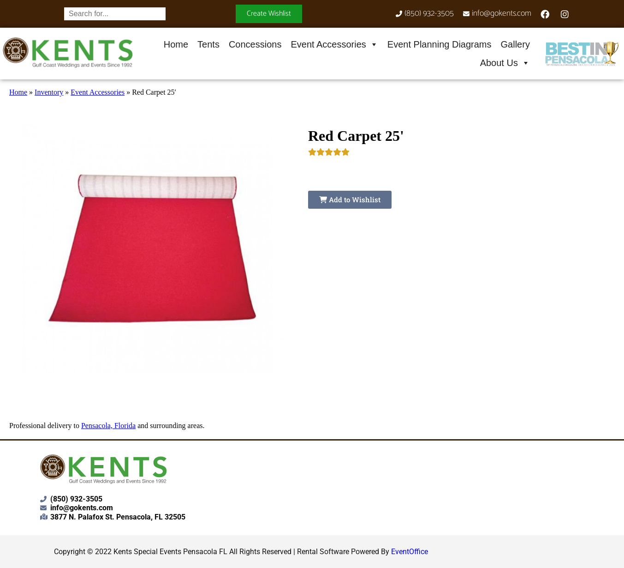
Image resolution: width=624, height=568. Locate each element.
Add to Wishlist (349, 199)
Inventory (49, 92)
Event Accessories (334, 44)
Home (176, 44)
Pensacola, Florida (108, 425)
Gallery (515, 44)
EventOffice (409, 551)
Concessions (255, 44)
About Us (505, 63)
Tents (208, 44)
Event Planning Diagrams (439, 44)
